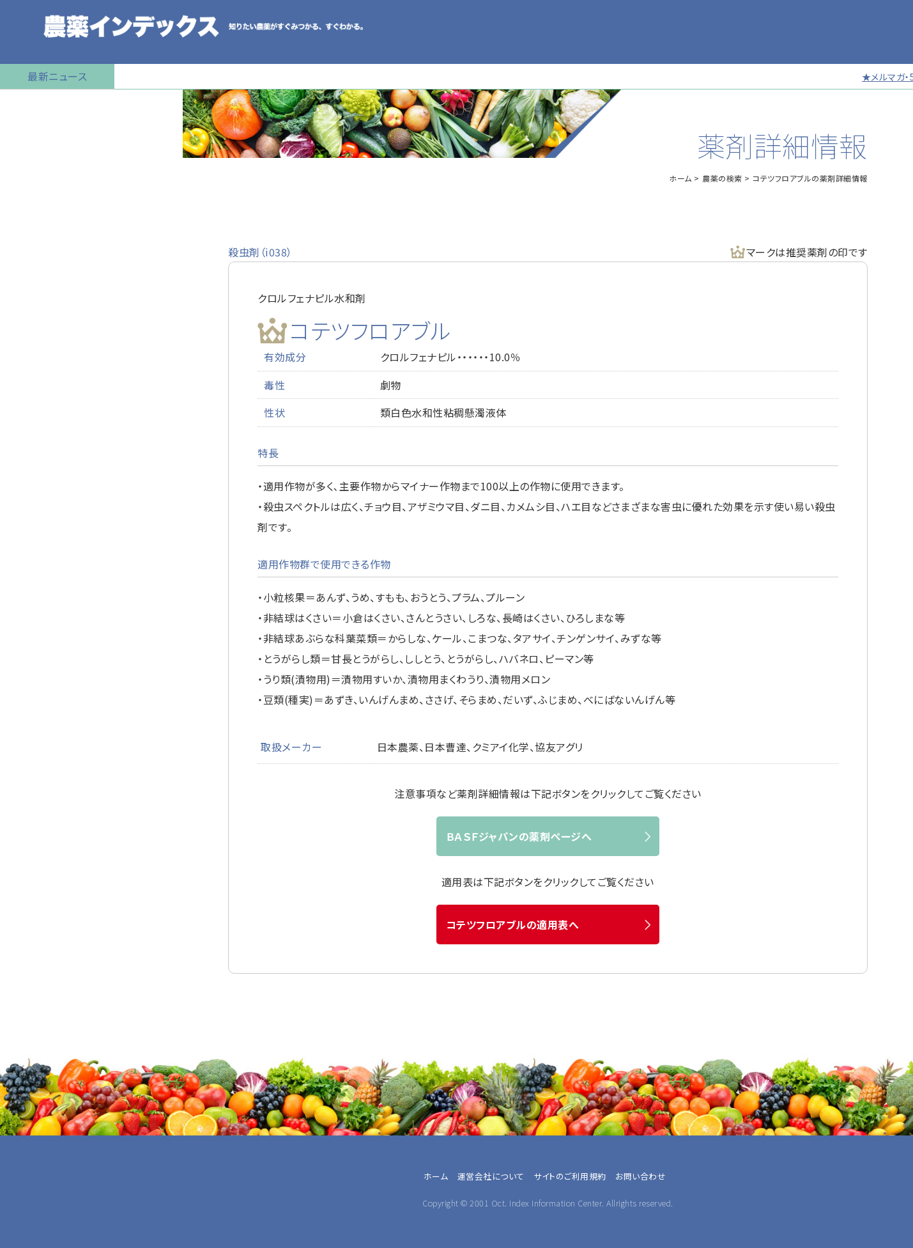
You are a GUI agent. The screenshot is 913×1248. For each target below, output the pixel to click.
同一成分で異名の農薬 (56, 489)
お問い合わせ (36, 521)
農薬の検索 (31, 137)
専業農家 (33, 792)
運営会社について (491, 1176)
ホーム (680, 178)
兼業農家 (33, 807)
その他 (27, 899)
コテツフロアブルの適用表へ (512, 924)
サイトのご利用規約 (569, 1176)
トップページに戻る (48, 105)
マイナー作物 (35, 297)
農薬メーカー (41, 868)
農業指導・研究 (44, 853)
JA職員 (29, 838)
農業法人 (33, 822)
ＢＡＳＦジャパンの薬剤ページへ (519, 836)
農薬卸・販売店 (44, 884)
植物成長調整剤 (42, 265)
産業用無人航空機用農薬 (62, 201)
